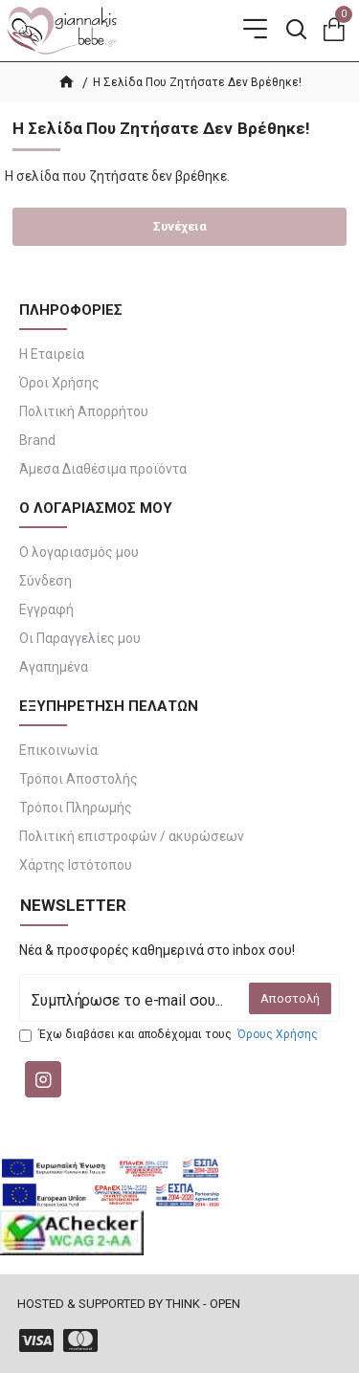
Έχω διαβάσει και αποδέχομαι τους (170, 1035)
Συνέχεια (180, 226)
